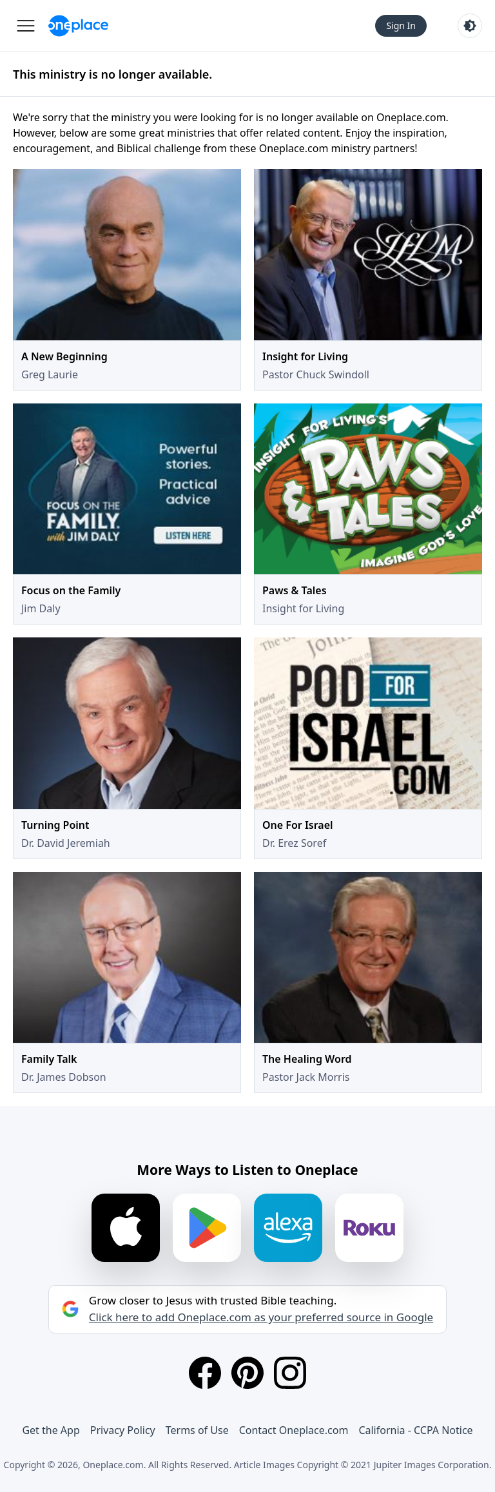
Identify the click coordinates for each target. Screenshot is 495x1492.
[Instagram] (290, 1373)
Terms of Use (197, 1430)
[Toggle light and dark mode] (470, 26)
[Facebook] (205, 1373)
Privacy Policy (122, 1430)
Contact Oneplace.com (294, 1430)
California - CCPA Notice (415, 1430)
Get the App (50, 1430)
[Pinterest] (247, 1373)
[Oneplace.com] (78, 26)
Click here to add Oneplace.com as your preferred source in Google (261, 1317)
